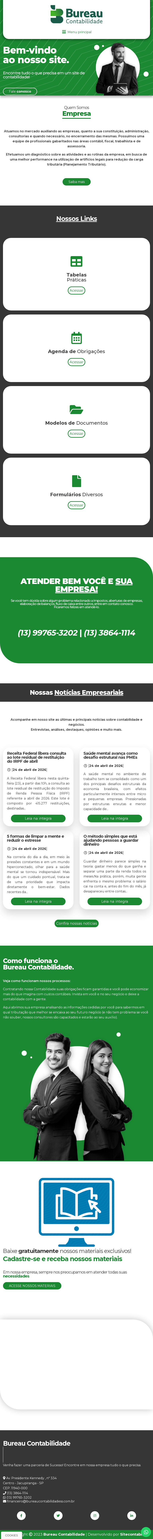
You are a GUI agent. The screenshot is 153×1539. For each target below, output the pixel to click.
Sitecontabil (131, 1534)
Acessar (76, 342)
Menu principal (76, 32)
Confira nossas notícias (76, 923)
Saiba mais (77, 182)
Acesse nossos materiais (32, 1286)
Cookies (11, 1535)
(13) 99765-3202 (17, 1497)
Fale (20, 91)
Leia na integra (38, 818)
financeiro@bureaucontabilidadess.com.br (39, 1501)
